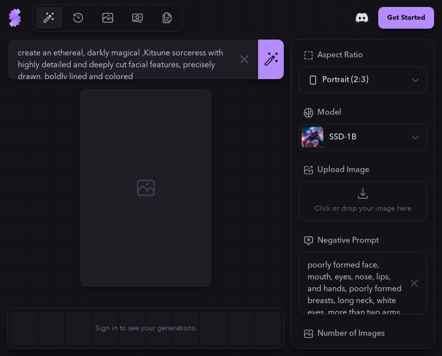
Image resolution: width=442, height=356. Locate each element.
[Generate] (271, 59)
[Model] (363, 137)
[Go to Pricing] (137, 18)
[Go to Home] (15, 18)
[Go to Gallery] (108, 18)
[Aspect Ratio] (363, 80)
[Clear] (244, 59)
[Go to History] (78, 18)
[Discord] (362, 17)
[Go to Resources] (167, 18)
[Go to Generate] (48, 18)
